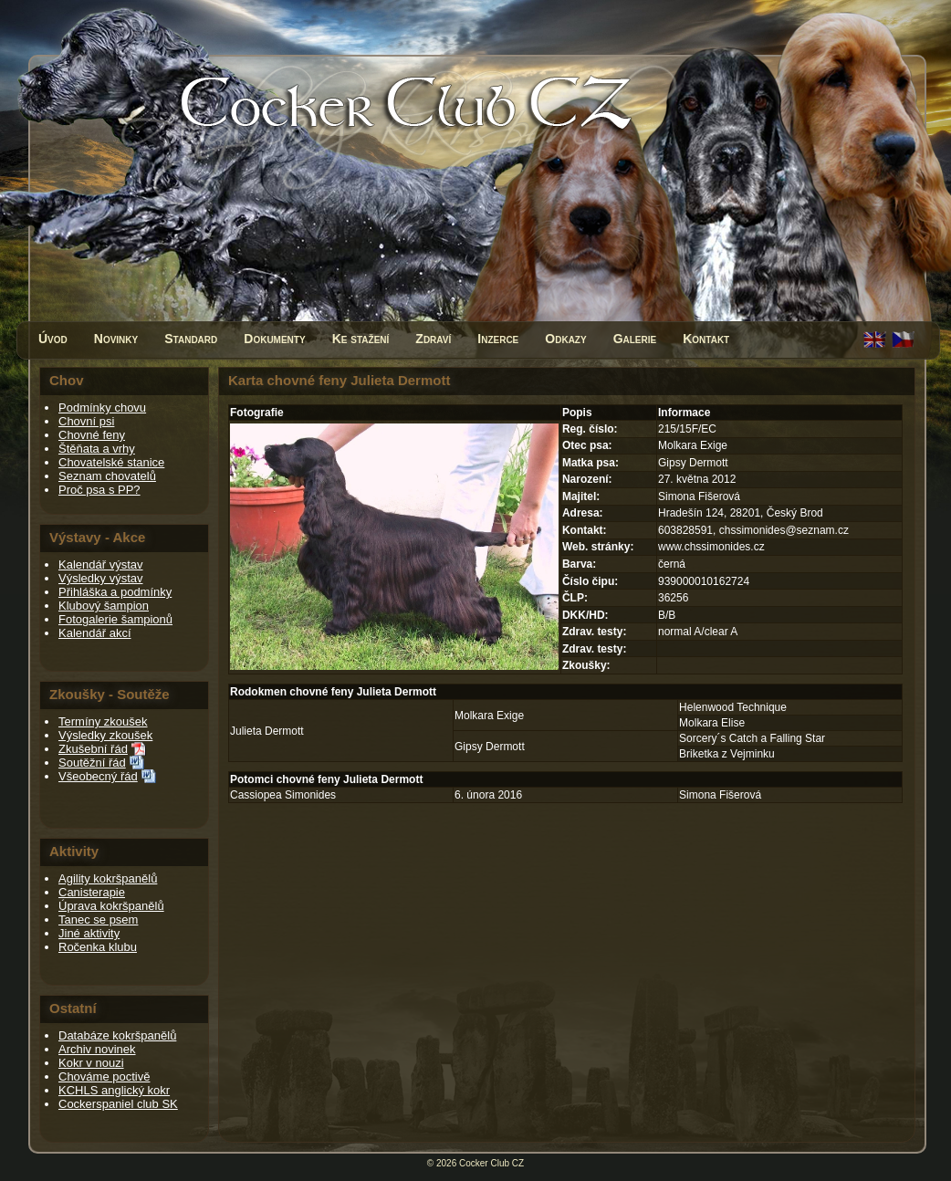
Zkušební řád (93, 749)
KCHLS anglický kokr (114, 1090)
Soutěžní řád (92, 762)
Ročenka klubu (97, 947)
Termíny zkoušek (103, 721)
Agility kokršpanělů (107, 878)
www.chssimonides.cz (711, 546)
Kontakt (706, 338)
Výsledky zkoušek (105, 735)
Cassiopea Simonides (283, 795)
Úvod (53, 338)
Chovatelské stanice (111, 462)
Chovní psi (86, 421)
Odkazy (565, 338)
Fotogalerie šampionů (115, 619)
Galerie (635, 338)
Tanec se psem (98, 919)
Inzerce (497, 338)
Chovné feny (91, 435)
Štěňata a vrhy (96, 448)
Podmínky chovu (102, 407)
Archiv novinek (97, 1049)
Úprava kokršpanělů (111, 906)
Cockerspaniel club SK (118, 1104)
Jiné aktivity (89, 933)
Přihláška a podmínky (115, 592)
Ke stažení (361, 338)
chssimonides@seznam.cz (784, 530)
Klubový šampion (103, 605)
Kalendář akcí (94, 633)
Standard (190, 338)
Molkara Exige (489, 715)
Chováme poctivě (104, 1076)
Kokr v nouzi (91, 1063)
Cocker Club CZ (491, 1163)
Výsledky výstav (100, 578)
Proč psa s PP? (99, 489)
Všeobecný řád (98, 776)
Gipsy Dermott (490, 746)
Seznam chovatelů (107, 476)
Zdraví (433, 338)
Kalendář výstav (100, 564)
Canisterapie (91, 892)
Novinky (116, 338)
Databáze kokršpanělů (117, 1035)
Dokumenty (274, 338)
